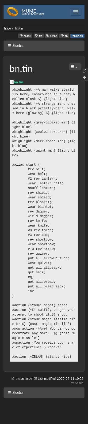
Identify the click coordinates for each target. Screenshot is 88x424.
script (51, 35)
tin (38, 35)
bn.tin (19, 28)
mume (25, 35)
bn (64, 35)
